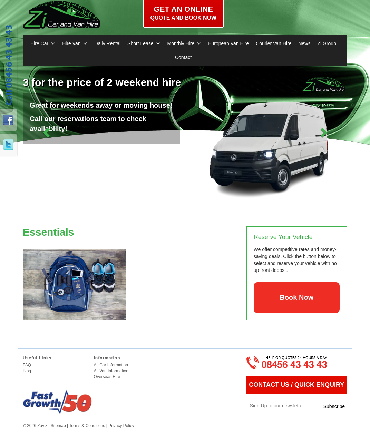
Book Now (296, 297)
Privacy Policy (121, 425)
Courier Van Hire (273, 43)
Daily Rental (107, 43)
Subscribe (334, 406)
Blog (27, 370)
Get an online (183, 13)
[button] (47, 132)
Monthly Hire (184, 43)
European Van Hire (228, 43)
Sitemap (58, 425)
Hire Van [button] (74, 43)
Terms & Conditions (87, 425)
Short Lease (143, 43)
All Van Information (111, 370)
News (304, 43)
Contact (183, 57)
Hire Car (42, 43)
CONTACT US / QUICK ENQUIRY (296, 384)
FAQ (27, 365)
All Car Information (111, 365)
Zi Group (326, 43)
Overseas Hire (107, 376)
